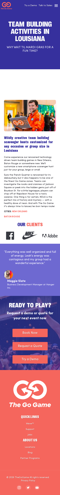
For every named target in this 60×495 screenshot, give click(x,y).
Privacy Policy (28, 481)
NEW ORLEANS (19, 211)
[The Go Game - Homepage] (6, 5)
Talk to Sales (45, 5)
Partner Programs (30, 458)
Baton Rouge (12, 217)
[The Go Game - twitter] (28, 487)
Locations (30, 447)
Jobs (30, 435)
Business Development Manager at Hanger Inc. (30, 286)
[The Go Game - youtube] (37, 487)
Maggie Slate (16, 281)
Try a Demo (30, 5)
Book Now (30, 333)
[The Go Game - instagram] (19, 487)
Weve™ (30, 424)
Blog (30, 453)
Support (30, 429)
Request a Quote (30, 346)
